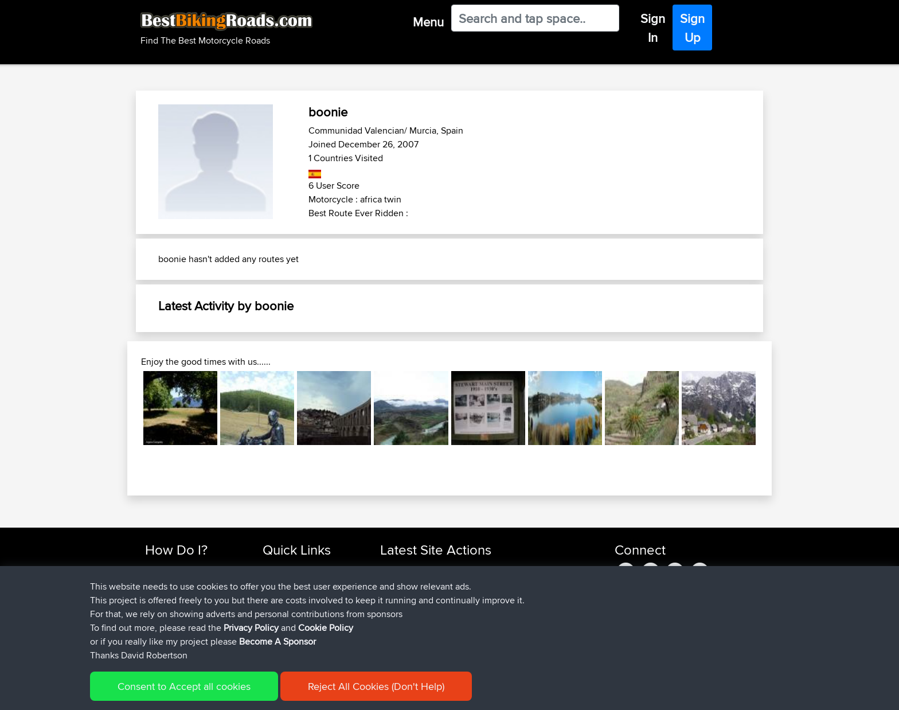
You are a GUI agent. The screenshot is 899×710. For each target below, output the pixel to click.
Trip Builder (284, 597)
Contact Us (283, 624)
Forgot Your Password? (189, 610)
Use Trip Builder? (177, 583)
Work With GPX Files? (185, 597)
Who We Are (286, 610)
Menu (428, 22)
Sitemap (252, 693)
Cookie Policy (355, 693)
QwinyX (395, 624)
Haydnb (396, 638)
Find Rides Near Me (181, 569)
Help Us (278, 638)
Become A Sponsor (181, 624)
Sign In (652, 27)
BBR (456, 569)
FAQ (153, 638)
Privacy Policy (298, 693)
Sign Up (692, 27)
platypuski (400, 583)
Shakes (395, 610)
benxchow (400, 569)
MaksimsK (400, 597)
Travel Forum (287, 583)
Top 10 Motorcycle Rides (308, 569)
